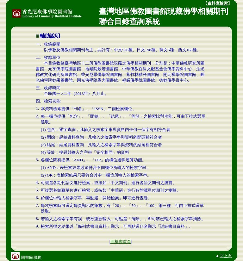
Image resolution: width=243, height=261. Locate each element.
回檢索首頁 (120, 241)
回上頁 (226, 255)
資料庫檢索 (217, 3)
